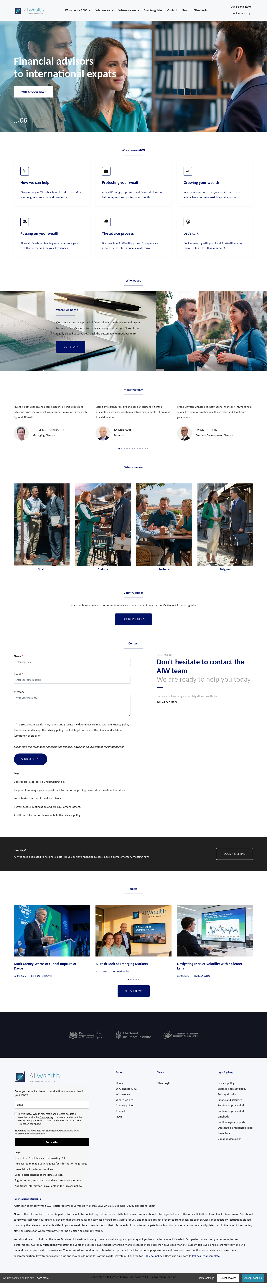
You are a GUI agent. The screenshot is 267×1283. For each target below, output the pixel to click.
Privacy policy (121, 724)
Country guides (125, 1105)
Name (18, 656)
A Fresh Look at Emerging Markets (121, 964)
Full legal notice (78, 730)
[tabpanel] (52, 423)
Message (19, 692)
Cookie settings (205, 1277)
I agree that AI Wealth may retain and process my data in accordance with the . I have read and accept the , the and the (72, 730)
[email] (52, 1105)
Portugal (164, 569)
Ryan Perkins (207, 430)
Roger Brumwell (48, 430)
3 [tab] (124, 448)
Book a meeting (241, 13)
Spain (41, 569)
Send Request (30, 759)
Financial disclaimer (230, 1100)
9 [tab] (140, 448)
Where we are (124, 1100)
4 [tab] (127, 448)
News (119, 1116)
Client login (163, 1083)
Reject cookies (228, 1277)
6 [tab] (132, 448)
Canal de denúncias (229, 1139)
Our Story (71, 346)
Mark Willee (125, 430)
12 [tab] (147, 448)
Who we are (123, 1094)
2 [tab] (121, 448)
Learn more (42, 1277)
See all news (133, 991)
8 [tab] (137, 448)
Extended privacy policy (232, 1088)
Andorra (103, 569)
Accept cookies (253, 1277)
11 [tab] (145, 448)
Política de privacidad (231, 1105)
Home (119, 1083)
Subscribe (52, 1142)
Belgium (225, 569)
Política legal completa (231, 1122)
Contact (120, 1111)
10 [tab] (142, 448)
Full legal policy (227, 1094)
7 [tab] (134, 448)
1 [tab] (119, 448)
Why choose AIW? (33, 91)
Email (18, 674)
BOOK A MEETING (234, 853)
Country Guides (133, 619)
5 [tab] (129, 448)
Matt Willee (204, 976)
